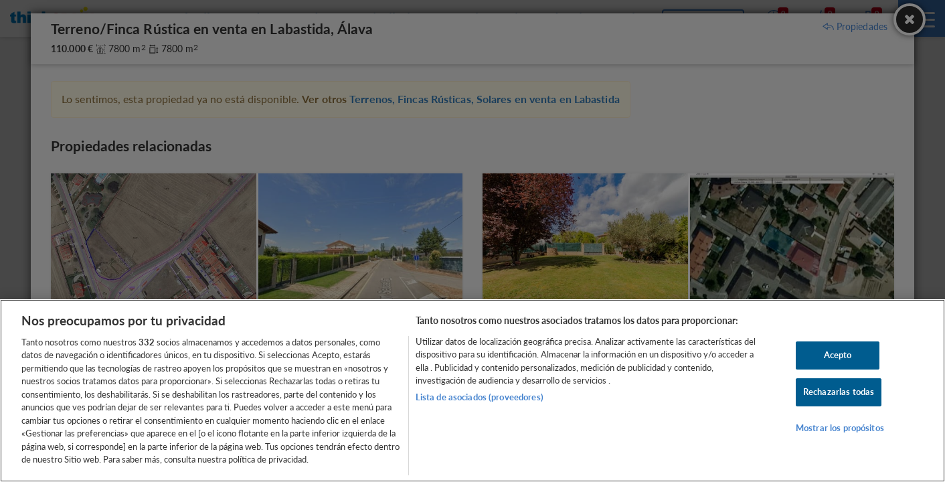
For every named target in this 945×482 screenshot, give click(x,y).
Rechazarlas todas (838, 391)
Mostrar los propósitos (840, 427)
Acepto (838, 355)
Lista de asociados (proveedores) (479, 397)
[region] (472, 390)
